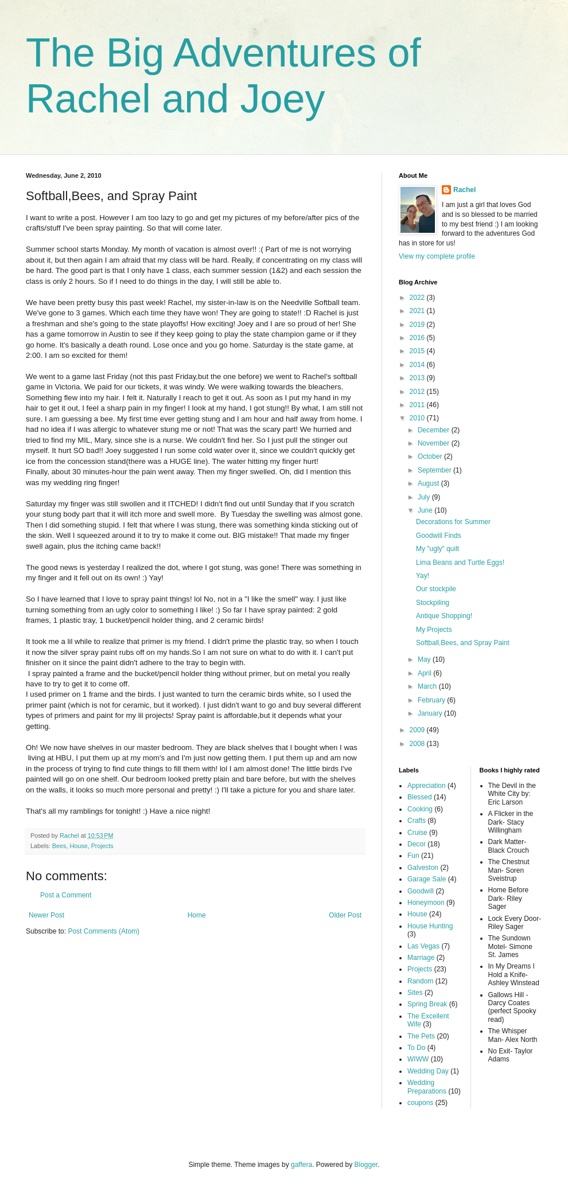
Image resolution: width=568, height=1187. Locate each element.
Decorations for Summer (453, 522)
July (425, 497)
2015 (418, 351)
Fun (413, 856)
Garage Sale (426, 879)
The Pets (421, 1036)
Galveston (422, 868)
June (426, 510)
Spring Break (427, 1004)
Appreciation (426, 786)
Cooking (420, 809)
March (428, 686)
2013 (418, 378)
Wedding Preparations (426, 1087)
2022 (418, 298)
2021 (418, 311)
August (429, 483)
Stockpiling (432, 603)
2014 (418, 365)
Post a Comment (65, 895)
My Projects (434, 630)
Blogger (366, 1165)
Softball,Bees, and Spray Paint (462, 643)
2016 (418, 338)
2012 (418, 392)
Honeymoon (426, 903)
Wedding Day (428, 1071)
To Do (416, 1048)
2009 (418, 730)
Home (197, 915)
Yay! (422, 576)
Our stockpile (436, 589)
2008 (418, 744)
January (431, 713)
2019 (418, 325)
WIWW (418, 1059)
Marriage (420, 958)
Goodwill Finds (438, 536)
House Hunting (430, 926)
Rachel (464, 190)
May (425, 659)
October (431, 456)
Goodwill (420, 891)
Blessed (419, 797)
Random (420, 981)
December (435, 430)
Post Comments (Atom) (103, 931)
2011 (418, 405)
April (425, 673)
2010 (418, 418)
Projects (102, 845)
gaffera (301, 1165)
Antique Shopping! (444, 616)
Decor (416, 844)
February (432, 700)
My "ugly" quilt (437, 549)
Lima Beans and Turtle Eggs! (460, 563)
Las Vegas (423, 946)
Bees (59, 845)
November (435, 443)
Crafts (416, 821)
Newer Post (46, 915)
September (435, 470)
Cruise (417, 833)
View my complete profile (437, 256)
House (78, 845)
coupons (420, 1103)
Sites (415, 993)
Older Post (345, 915)
